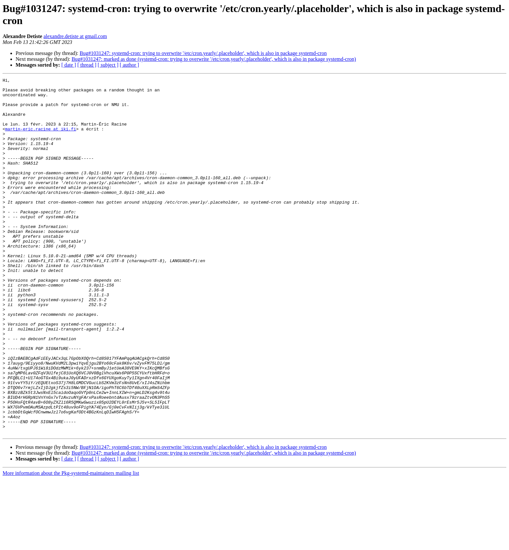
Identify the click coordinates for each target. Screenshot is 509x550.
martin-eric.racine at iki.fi (40, 139)
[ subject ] (108, 65)
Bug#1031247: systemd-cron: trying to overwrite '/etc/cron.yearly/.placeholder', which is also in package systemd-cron (203, 53)
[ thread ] (86, 65)
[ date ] (68, 65)
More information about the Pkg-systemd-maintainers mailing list (71, 544)
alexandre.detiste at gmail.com (75, 36)
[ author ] (129, 65)
